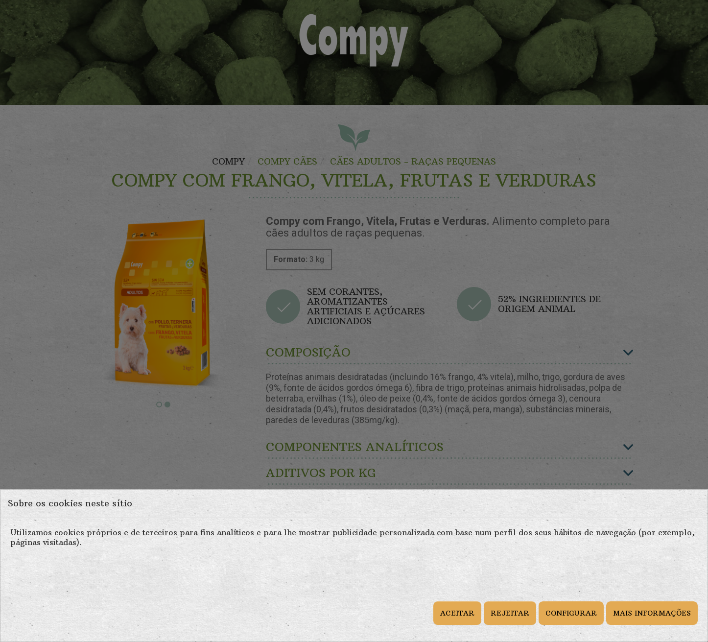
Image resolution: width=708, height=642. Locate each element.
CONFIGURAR (571, 613)
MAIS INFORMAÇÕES (652, 613)
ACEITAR (457, 613)
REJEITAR (510, 613)
